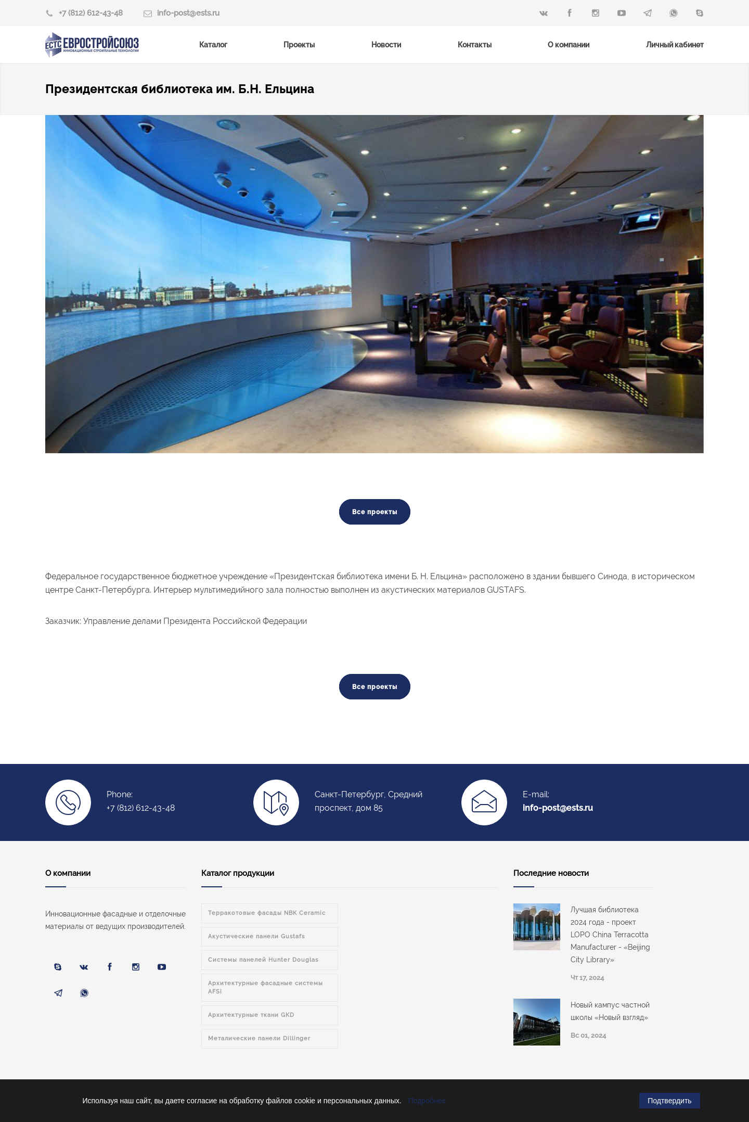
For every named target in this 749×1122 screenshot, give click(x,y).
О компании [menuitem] (568, 45)
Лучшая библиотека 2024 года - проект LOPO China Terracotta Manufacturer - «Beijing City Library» (610, 935)
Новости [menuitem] (386, 45)
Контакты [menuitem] (475, 45)
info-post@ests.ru (188, 13)
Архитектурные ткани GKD (251, 1015)
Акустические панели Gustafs (256, 936)
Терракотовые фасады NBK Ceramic (267, 913)
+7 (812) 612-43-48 (91, 13)
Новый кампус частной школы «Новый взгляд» (610, 1011)
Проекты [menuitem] (299, 45)
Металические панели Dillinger (259, 1038)
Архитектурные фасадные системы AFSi (265, 987)
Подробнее (427, 1100)
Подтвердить (669, 1100)
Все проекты (374, 512)
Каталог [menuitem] (213, 45)
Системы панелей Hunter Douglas (263, 960)
